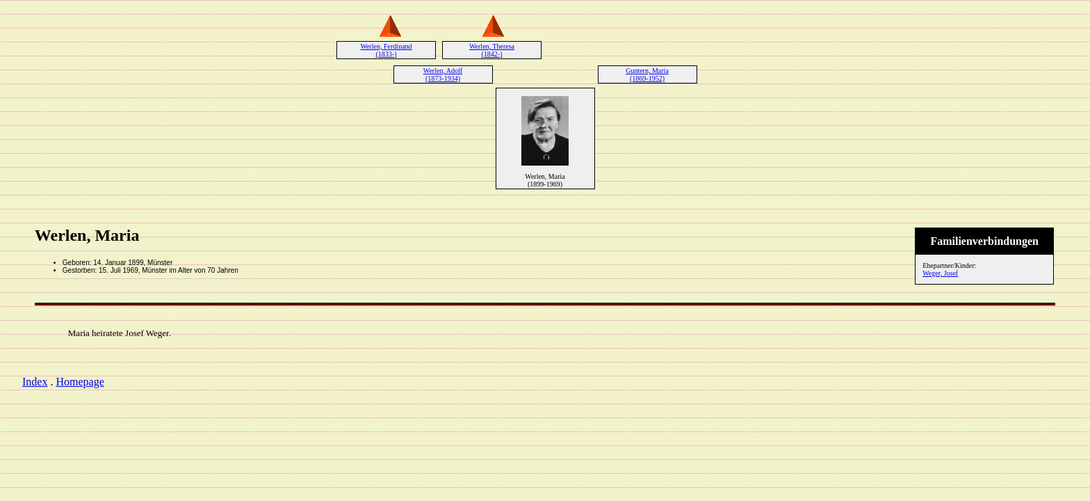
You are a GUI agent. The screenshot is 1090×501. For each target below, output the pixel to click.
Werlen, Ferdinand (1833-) (386, 50)
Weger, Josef (940, 273)
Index (34, 382)
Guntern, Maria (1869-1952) (647, 74)
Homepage (80, 382)
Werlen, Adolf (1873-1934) (442, 74)
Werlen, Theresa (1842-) (491, 50)
